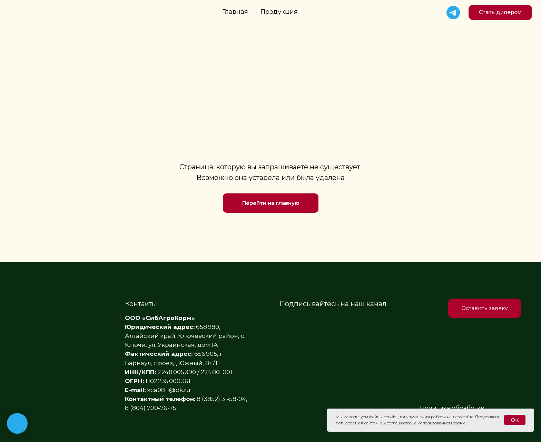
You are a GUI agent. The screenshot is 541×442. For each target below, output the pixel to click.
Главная (235, 12)
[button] (500, 12)
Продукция (279, 12)
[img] (453, 12)
